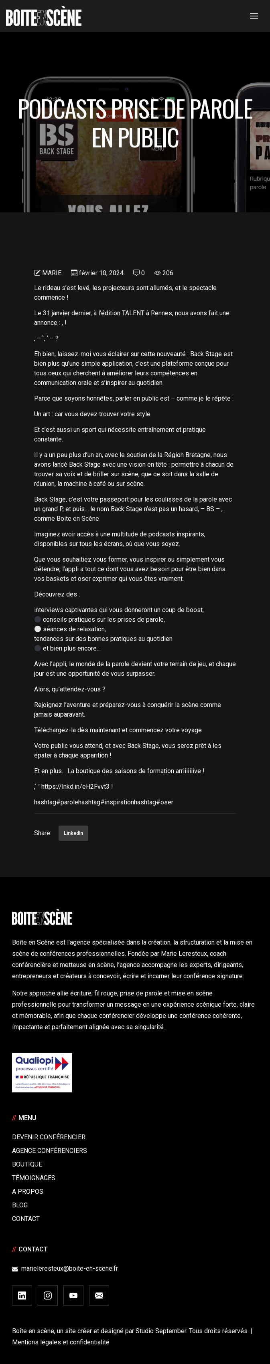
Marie (51, 273)
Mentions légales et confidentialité (61, 1342)
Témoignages (33, 1178)
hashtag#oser (153, 802)
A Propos (27, 1191)
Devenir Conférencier (48, 1137)
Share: (42, 833)
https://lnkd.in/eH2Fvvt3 (75, 786)
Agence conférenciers (49, 1150)
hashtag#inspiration (106, 802)
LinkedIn (73, 833)
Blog (20, 1205)
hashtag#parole (56, 802)
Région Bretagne (187, 455)
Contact (26, 1219)
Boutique (27, 1164)
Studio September (161, 1331)
